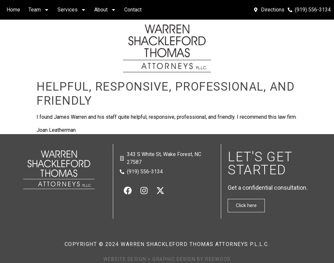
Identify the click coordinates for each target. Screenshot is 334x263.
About (105, 10)
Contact (133, 10)
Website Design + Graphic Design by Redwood (167, 259)
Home (13, 10)
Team (38, 10)
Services (71, 10)
